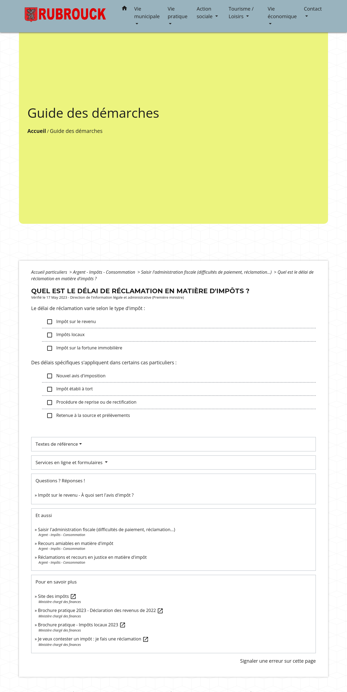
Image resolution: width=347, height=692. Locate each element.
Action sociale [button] (205, 12)
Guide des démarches (76, 131)
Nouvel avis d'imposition (75, 376)
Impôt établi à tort (69, 389)
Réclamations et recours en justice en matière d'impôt (92, 557)
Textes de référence (57, 444)
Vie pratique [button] (177, 12)
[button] (124, 9)
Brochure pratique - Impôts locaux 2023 (82, 625)
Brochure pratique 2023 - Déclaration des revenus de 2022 (100, 610)
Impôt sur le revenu (71, 321)
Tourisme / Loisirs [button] (241, 12)
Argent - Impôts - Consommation (104, 272)
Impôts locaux (65, 334)
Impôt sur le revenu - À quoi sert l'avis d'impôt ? (86, 495)
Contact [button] (313, 8)
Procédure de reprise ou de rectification (91, 402)
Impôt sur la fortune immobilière (84, 348)
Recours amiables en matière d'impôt (75, 543)
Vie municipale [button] (147, 12)
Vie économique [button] (282, 12)
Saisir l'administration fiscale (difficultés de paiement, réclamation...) (207, 272)
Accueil (36, 131)
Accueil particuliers (49, 272)
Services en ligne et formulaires (70, 462)
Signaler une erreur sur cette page (278, 661)
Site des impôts (57, 596)
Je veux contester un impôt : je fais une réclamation (93, 639)
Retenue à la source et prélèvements (88, 415)
